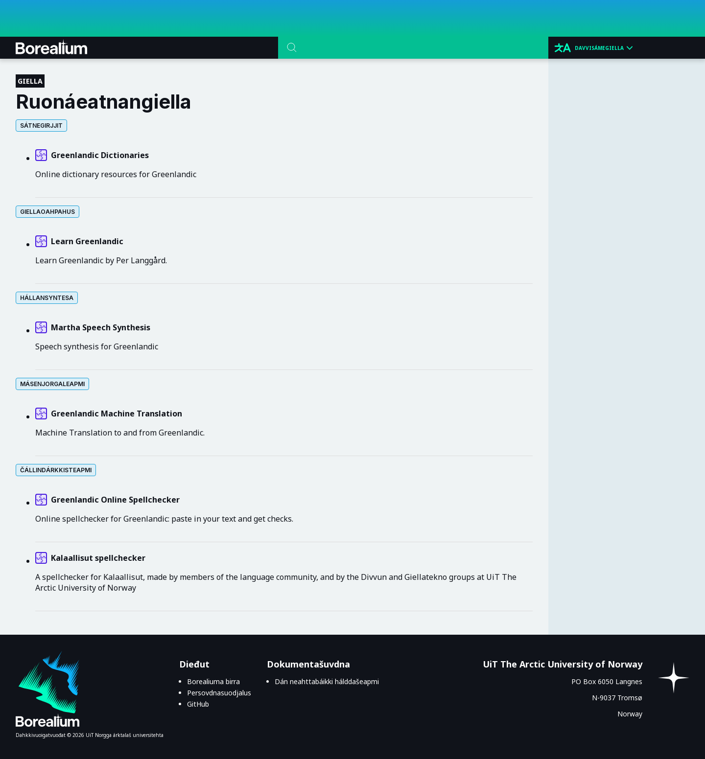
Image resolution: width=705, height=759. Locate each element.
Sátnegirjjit (41, 125)
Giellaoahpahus (47, 211)
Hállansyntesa (46, 297)
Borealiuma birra (213, 681)
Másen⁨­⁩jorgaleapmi (52, 384)
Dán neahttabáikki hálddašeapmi (327, 681)
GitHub (198, 704)
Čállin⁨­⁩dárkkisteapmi (56, 470)
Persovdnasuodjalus (219, 692)
